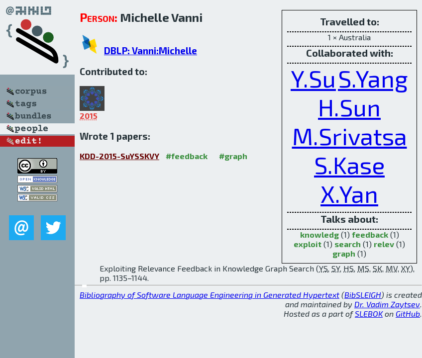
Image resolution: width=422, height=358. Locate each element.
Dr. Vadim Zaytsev (387, 304)
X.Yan (349, 193)
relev (384, 244)
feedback (370, 234)
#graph (233, 156)
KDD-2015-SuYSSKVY (119, 156)
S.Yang (373, 78)
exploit (307, 244)
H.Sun (349, 106)
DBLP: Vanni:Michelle (150, 50)
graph (343, 253)
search (347, 244)
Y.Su (313, 78)
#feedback (187, 156)
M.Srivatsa (349, 135)
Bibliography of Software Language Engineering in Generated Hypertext (209, 294)
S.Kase (349, 164)
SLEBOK (369, 313)
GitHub (408, 313)
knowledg (319, 234)
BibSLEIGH (362, 294)
